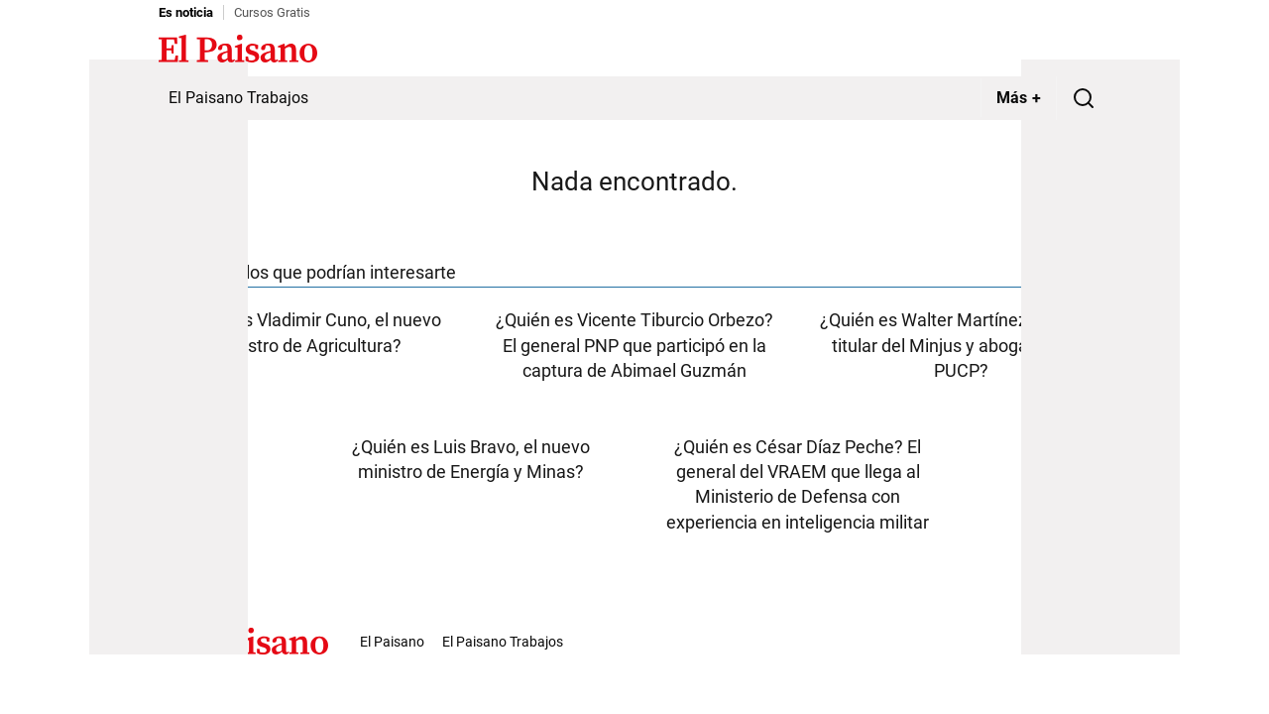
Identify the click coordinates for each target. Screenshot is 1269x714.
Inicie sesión (1070, 51)
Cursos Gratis (272, 12)
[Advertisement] (168, 357)
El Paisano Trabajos (238, 97)
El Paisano (392, 642)
